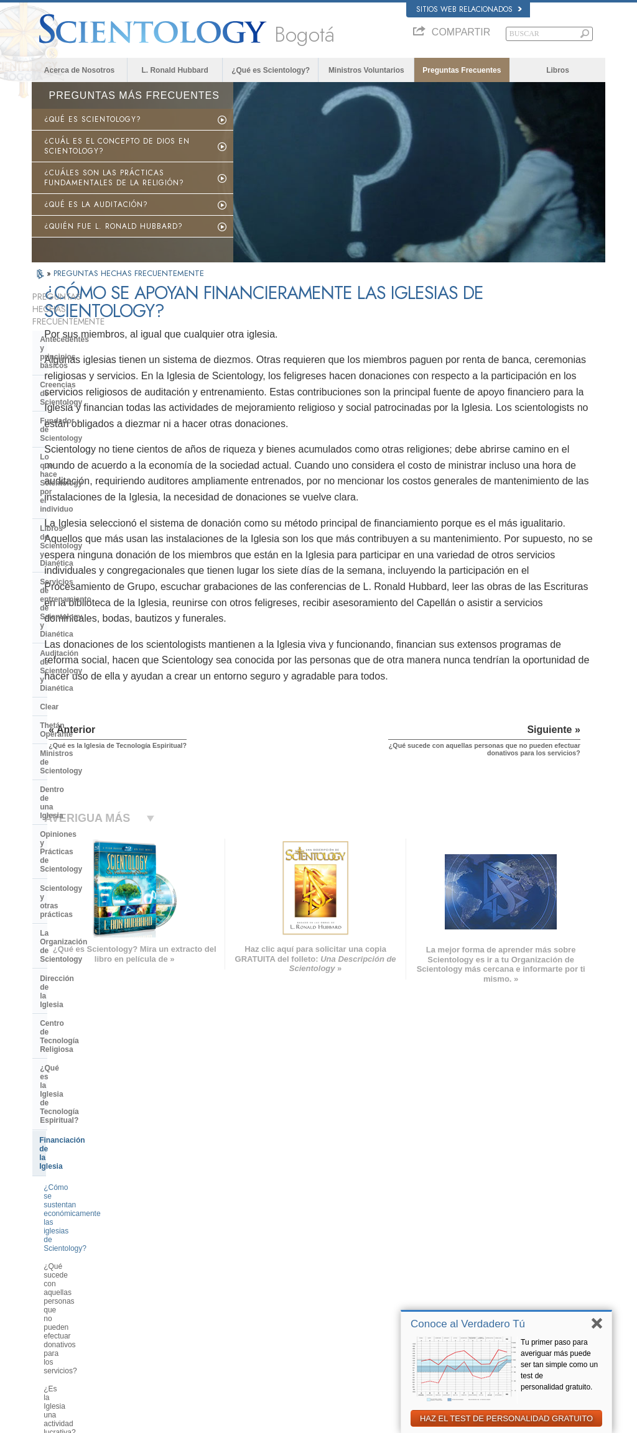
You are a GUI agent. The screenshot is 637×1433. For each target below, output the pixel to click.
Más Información (322, 1295)
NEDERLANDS (61, 1319)
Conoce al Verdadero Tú (468, 1324)
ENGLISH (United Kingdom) (80, 1233)
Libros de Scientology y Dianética (99, 420)
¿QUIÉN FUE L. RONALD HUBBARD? (113, 226)
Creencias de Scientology (85, 355)
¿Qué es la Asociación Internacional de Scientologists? (96, 905)
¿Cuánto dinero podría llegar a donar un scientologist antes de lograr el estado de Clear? (95, 829)
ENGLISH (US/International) (81, 1221)
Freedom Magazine (482, 1307)
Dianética (467, 1223)
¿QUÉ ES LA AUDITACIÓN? (96, 204)
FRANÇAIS (55, 1256)
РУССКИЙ (54, 1295)
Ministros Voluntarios (366, 70)
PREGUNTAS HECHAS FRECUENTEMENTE (128, 273)
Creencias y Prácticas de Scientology (353, 1223)
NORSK (167, 1233)
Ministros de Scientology (84, 532)
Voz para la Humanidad (332, 1235)
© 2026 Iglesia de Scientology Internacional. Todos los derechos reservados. (148, 1420)
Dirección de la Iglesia (79, 635)
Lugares (309, 1319)
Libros (557, 70)
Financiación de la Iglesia (84, 701)
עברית (49, 1270)
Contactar (312, 1307)
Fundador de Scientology (84, 373)
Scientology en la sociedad (88, 930)
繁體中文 (51, 1307)
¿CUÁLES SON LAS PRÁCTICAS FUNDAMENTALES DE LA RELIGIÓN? (114, 177)
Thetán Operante (69, 513)
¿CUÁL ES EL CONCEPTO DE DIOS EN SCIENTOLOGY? (117, 146)
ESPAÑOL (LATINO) (186, 1256)
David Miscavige (478, 1259)
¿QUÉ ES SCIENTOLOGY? (92, 119)
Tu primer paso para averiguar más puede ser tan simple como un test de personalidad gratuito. (559, 1364)
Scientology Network (484, 1235)
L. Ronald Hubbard (174, 70)
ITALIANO (170, 1292)
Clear (49, 494)
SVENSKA (171, 1244)
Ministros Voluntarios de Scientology (508, 1283)
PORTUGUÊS (176, 1305)
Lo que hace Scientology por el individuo (95, 396)
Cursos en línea (321, 1283)
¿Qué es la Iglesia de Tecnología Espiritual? (97, 677)
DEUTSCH (54, 1331)
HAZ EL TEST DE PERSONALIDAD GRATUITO (506, 1418)
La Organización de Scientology (96, 616)
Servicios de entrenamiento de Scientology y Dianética (94, 443)
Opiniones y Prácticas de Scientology (84, 574)
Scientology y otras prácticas (92, 597)
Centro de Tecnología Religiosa (95, 654)
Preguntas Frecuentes (461, 70)
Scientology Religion (484, 1247)
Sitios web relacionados (469, 9)
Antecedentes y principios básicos (86, 331)
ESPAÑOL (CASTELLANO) (196, 1269)
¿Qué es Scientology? (270, 70)
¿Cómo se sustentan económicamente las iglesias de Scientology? (96, 731)
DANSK (50, 1244)
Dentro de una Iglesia (77, 550)
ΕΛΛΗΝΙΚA (172, 1280)
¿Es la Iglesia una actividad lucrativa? (89, 797)
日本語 (48, 1283)
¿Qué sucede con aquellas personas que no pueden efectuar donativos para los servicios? (99, 766)
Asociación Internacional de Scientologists (516, 1295)
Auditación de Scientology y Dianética (90, 471)
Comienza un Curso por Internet (502, 1271)
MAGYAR (169, 1221)
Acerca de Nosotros (79, 70)
